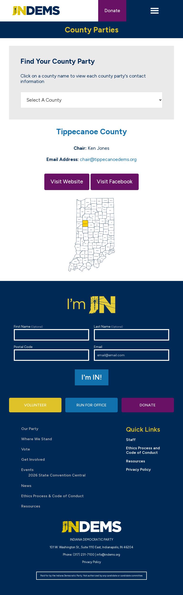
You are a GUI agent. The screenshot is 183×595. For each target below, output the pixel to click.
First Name (51, 333)
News (26, 485)
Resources (30, 506)
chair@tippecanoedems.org (108, 159)
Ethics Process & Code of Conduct (52, 496)
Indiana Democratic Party (36, 11)
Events (27, 469)
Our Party (29, 428)
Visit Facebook (114, 181)
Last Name (131, 333)
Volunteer (35, 405)
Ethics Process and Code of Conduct (143, 450)
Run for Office (91, 405)
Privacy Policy (138, 469)
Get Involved (33, 459)
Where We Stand (36, 439)
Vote (25, 449)
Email (131, 353)
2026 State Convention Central (57, 475)
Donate (112, 10)
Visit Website (67, 181)
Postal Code (51, 353)
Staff (131, 439)
